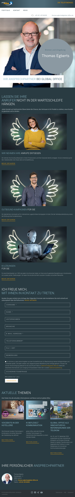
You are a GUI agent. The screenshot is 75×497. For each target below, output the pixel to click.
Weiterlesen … (8, 440)
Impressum (70, 492)
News (25, 10)
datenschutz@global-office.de (49, 365)
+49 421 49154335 (41, 15)
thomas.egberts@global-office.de (28, 480)
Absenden (11, 380)
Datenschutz (59, 492)
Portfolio (6, 10)
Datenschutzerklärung (55, 367)
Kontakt (16, 10)
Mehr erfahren (8, 163)
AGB (65, 492)
